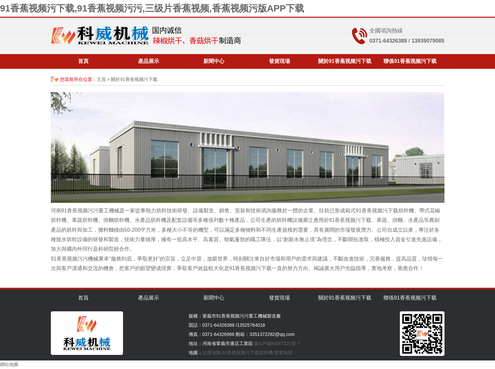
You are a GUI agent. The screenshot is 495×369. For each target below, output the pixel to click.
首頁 (83, 61)
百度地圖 (211, 352)
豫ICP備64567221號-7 (277, 343)
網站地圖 (9, 364)
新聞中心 (213, 61)
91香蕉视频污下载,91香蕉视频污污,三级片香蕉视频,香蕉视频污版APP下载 (152, 8)
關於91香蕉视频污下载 (344, 61)
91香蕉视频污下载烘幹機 (247, 352)
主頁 (101, 79)
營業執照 (283, 352)
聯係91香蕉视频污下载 (410, 61)
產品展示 (148, 61)
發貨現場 (279, 61)
